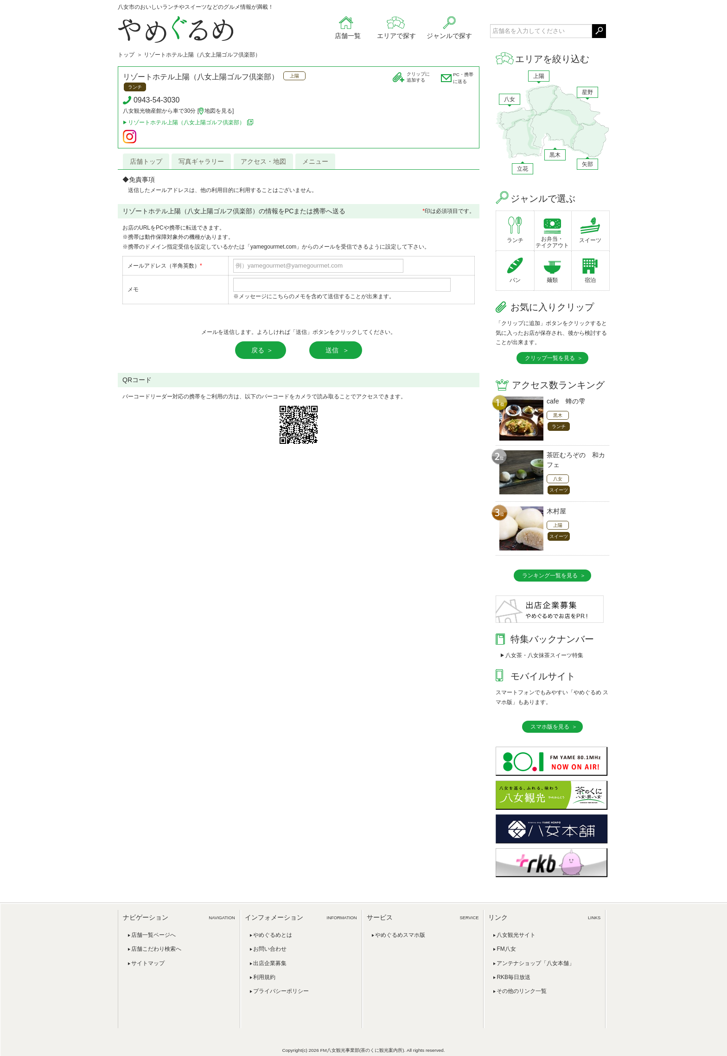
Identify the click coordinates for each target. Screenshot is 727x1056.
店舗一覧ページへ (153, 935)
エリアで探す (396, 35)
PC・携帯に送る (463, 78)
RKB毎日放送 (513, 977)
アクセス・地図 (263, 161)
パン (515, 280)
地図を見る (218, 111)
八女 (509, 99)
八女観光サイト (516, 935)
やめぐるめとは (272, 935)
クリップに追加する (418, 77)
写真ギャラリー (201, 161)
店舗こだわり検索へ (156, 949)
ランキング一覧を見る (550, 575)
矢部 (587, 164)
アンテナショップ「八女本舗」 (535, 963)
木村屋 (556, 511)
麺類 (552, 280)
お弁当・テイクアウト (552, 242)
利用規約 (264, 977)
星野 (587, 92)
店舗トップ (146, 161)
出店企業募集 (270, 963)
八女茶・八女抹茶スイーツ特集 (544, 655)
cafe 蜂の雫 (566, 401)
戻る (257, 350)
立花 (522, 169)
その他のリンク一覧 (522, 991)
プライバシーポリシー (281, 991)
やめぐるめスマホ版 (400, 935)
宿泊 (590, 280)
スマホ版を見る (549, 726)
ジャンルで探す (449, 35)
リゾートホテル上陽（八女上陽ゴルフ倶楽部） (201, 77)
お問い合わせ (270, 949)
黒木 (555, 155)
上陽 (538, 76)
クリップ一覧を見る (550, 358)
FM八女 (506, 949)
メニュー (315, 161)
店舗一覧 (348, 35)
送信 (332, 350)
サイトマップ (148, 963)
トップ (126, 54)
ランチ (515, 240)
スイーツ (590, 240)
